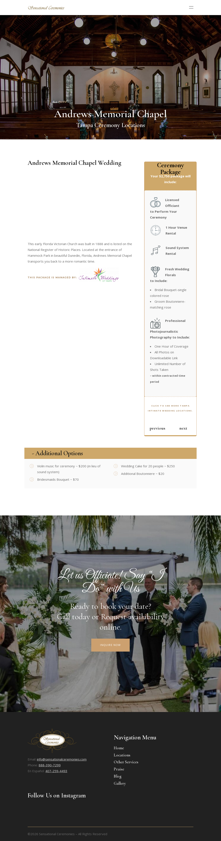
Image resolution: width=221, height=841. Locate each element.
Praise (119, 769)
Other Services (126, 761)
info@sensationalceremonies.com (62, 759)
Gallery (120, 783)
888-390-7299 (50, 765)
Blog (118, 776)
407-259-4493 (56, 771)
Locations (122, 755)
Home (119, 747)
